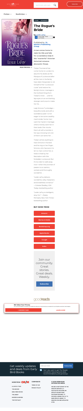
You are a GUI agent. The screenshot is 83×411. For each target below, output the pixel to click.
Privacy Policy (36, 388)
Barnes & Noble (44, 220)
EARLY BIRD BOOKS (17, 392)
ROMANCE (44, 21)
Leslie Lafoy (40, 35)
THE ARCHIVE (15, 389)
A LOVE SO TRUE (16, 386)
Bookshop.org (44, 227)
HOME (36, 21)
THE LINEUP (15, 395)
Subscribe (74, 4)
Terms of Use (36, 385)
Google (44, 240)
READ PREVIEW (26, 67)
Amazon (44, 214)
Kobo (44, 247)
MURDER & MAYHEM (17, 397)
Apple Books (44, 233)
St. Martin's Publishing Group (42, 45)
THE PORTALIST (16, 400)
